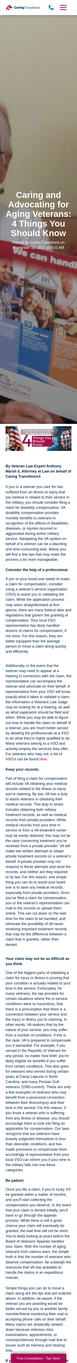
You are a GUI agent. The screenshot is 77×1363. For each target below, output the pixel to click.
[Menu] (63, 7)
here (43, 759)
